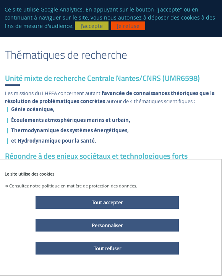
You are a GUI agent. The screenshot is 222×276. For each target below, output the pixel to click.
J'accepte (92, 26)
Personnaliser (107, 225)
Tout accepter (107, 202)
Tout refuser (107, 248)
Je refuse (128, 26)
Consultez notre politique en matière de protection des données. (73, 186)
